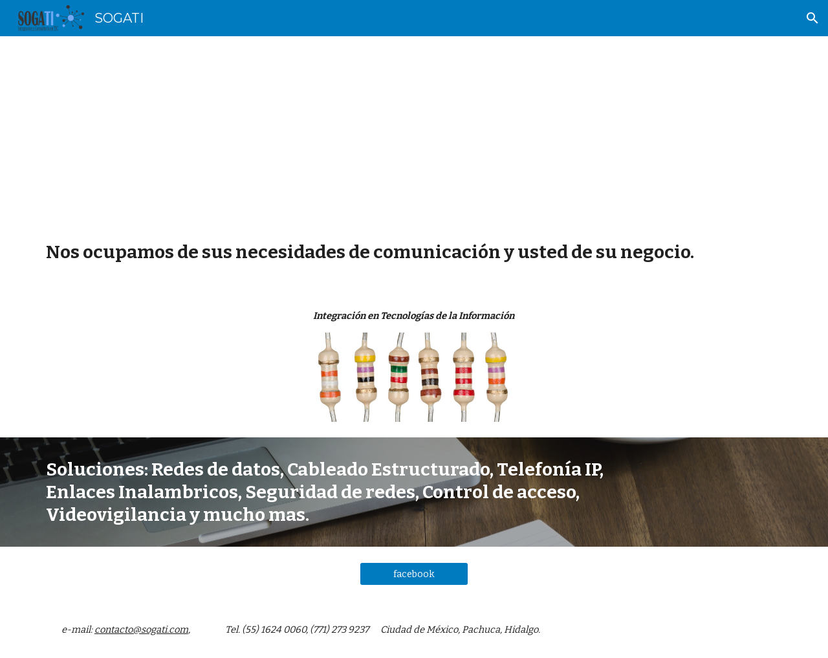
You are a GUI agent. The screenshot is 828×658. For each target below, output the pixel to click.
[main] (414, 128)
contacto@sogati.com (141, 629)
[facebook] (414, 574)
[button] (812, 18)
